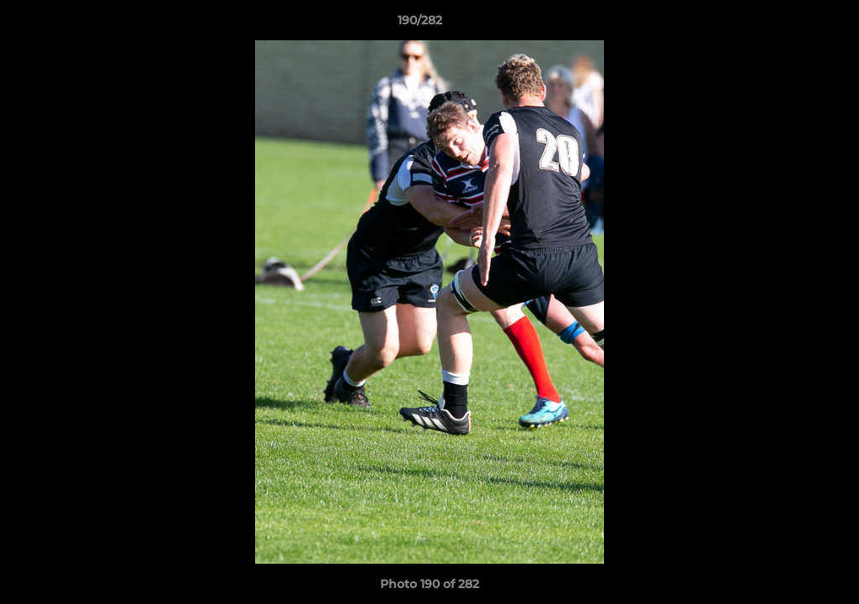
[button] (788, 24)
